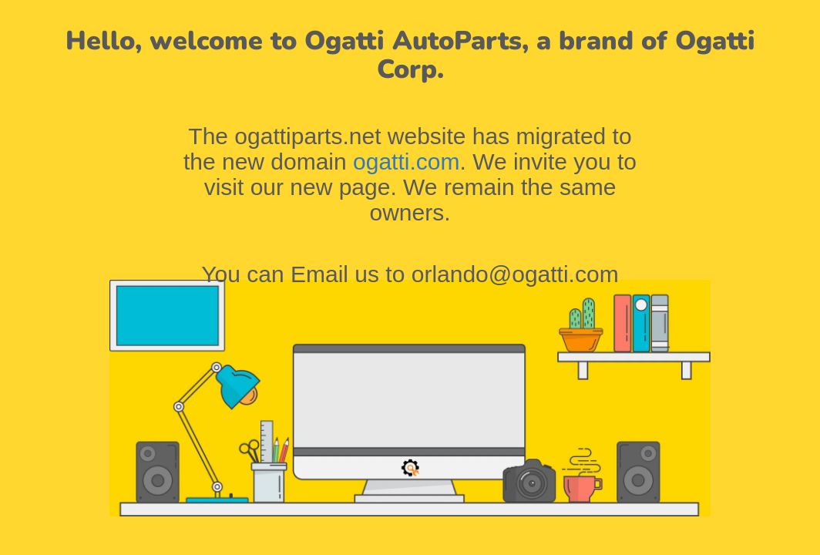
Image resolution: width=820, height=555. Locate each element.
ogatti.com (406, 161)
